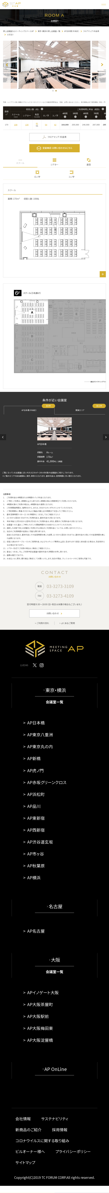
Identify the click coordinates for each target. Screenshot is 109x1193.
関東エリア (90, 408)
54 (46, 125)
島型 (89, 164)
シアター (54, 164)
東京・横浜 (55, 690)
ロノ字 (37, 176)
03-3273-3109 (60, 586)
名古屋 (55, 906)
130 (27, 125)
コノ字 (71, 176)
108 (15, 125)
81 (37, 123)
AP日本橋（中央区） (38, 408)
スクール (20, 162)
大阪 (55, 959)
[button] (3, 437)
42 (55, 125)
